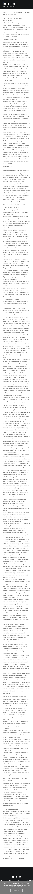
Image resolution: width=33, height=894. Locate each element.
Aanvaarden (16, 890)
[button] (29, 4)
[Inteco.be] (9, 4)
